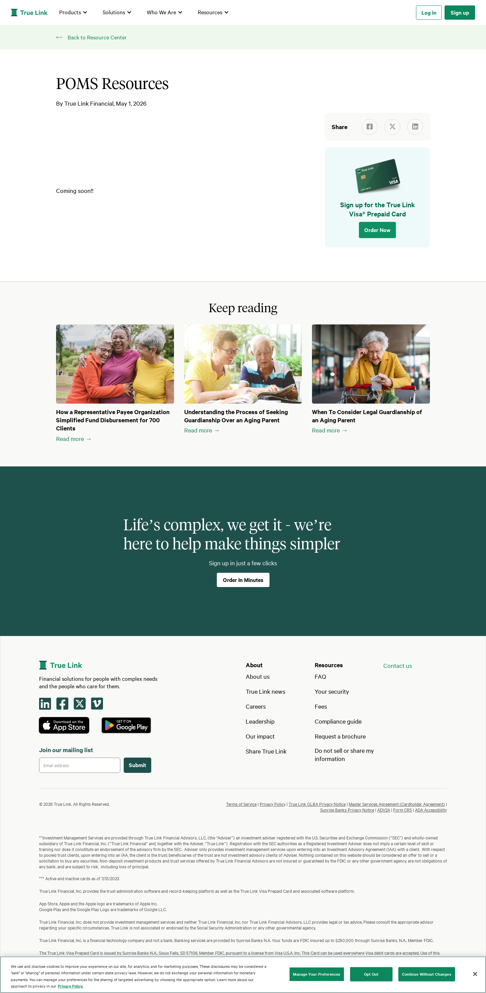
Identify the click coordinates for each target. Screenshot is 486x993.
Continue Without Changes (426, 974)
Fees (321, 706)
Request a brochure (340, 736)
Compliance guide (338, 721)
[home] (29, 12)
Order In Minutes (243, 579)
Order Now (377, 229)
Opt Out (371, 974)
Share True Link (266, 751)
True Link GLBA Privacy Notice (317, 804)
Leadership (260, 721)
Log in (428, 12)
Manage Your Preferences (317, 974)
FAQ (320, 676)
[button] (73, 12)
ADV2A (383, 809)
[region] (243, 974)
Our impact (260, 736)
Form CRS (402, 809)
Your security (332, 691)
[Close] (475, 974)
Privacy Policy (272, 804)
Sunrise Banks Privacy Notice (347, 809)
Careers (256, 706)
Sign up (460, 12)
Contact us (397, 665)
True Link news (265, 691)
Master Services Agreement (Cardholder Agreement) (397, 804)
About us (258, 676)
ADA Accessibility (431, 809)
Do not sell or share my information (344, 754)
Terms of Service (241, 804)
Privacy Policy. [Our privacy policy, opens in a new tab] (70, 986)
